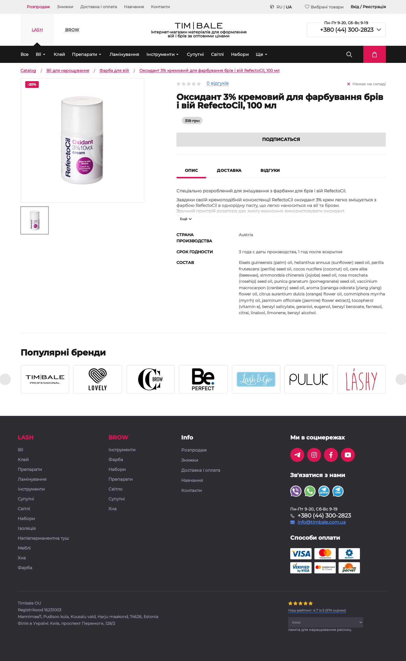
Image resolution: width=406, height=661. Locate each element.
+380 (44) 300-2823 (346, 30)
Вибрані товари (324, 7)
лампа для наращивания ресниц (319, 629)
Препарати (84, 54)
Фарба (25, 568)
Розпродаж (38, 6)
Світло (115, 489)
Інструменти (160, 54)
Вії (38, 54)
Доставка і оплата (98, 6)
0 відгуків (218, 83)
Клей (59, 54)
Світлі (217, 54)
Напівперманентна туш (43, 538)
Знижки (65, 6)
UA (289, 7)
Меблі (24, 548)
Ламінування (124, 54)
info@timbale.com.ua (322, 522)
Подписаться (281, 139)
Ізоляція (27, 528)
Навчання (134, 6)
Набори (240, 54)
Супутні (195, 54)
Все (25, 54)
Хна (22, 558)
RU (279, 7)
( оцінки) (317, 610)
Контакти (160, 6)
